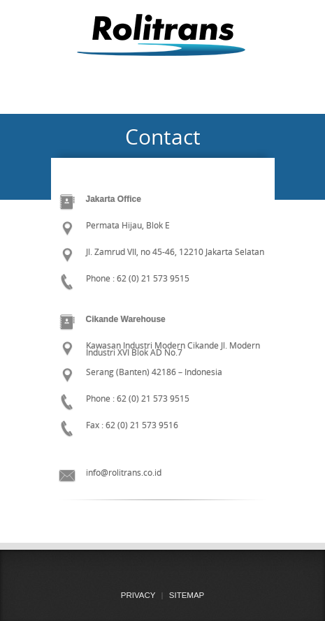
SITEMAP (186, 595)
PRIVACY (138, 595)
